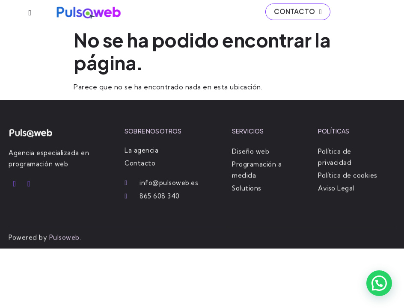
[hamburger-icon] (29, 13)
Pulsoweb (64, 238)
